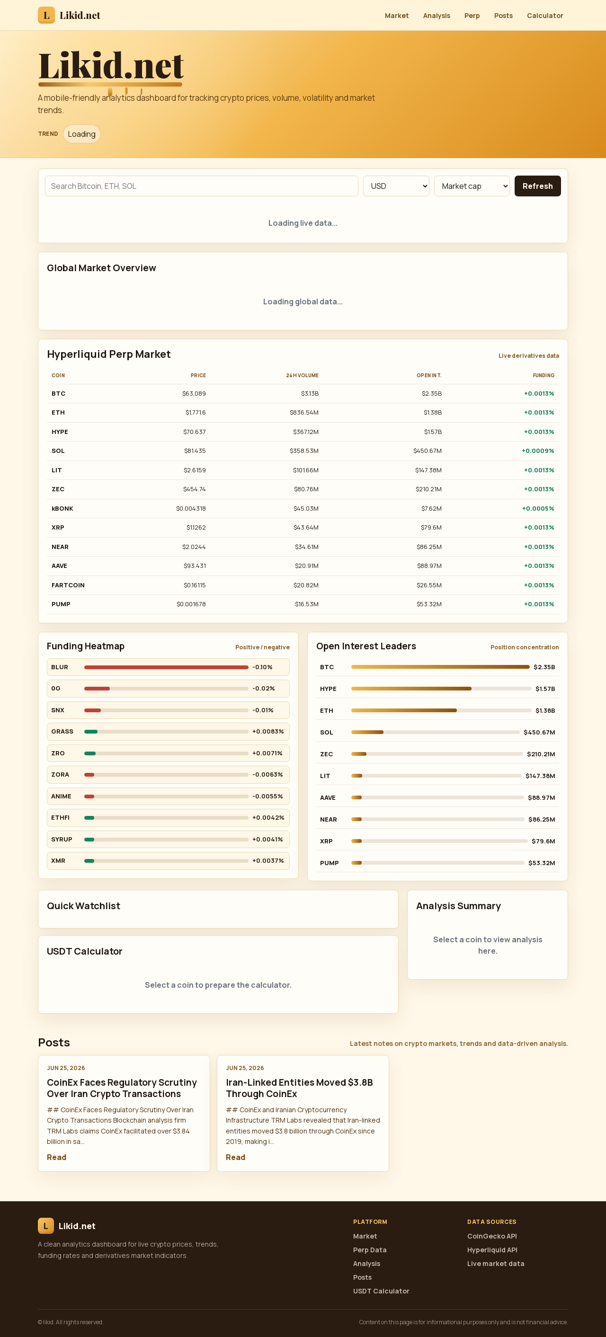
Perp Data (370, 1249)
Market (397, 15)
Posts (503, 15)
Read (56, 1157)
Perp (472, 15)
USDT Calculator (381, 1290)
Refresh (538, 186)
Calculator (545, 15)
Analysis (436, 15)
